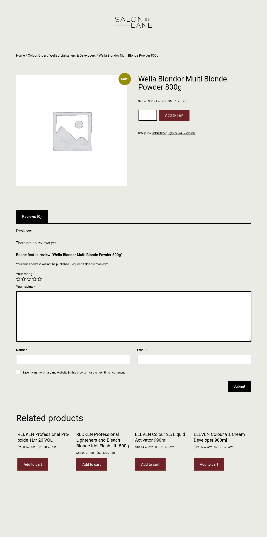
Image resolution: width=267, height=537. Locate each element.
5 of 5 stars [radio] (39, 279)
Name (21, 350)
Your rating (25, 274)
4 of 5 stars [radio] (34, 279)
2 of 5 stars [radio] (23, 279)
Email (142, 350)
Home (20, 55)
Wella (53, 55)
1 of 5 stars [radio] (18, 279)
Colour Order (37, 55)
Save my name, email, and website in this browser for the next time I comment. (74, 372)
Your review (26, 287)
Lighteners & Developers (78, 55)
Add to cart (174, 115)
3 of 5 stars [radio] (29, 279)
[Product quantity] (148, 115)
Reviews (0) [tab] (32, 216)
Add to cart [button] (33, 464)
